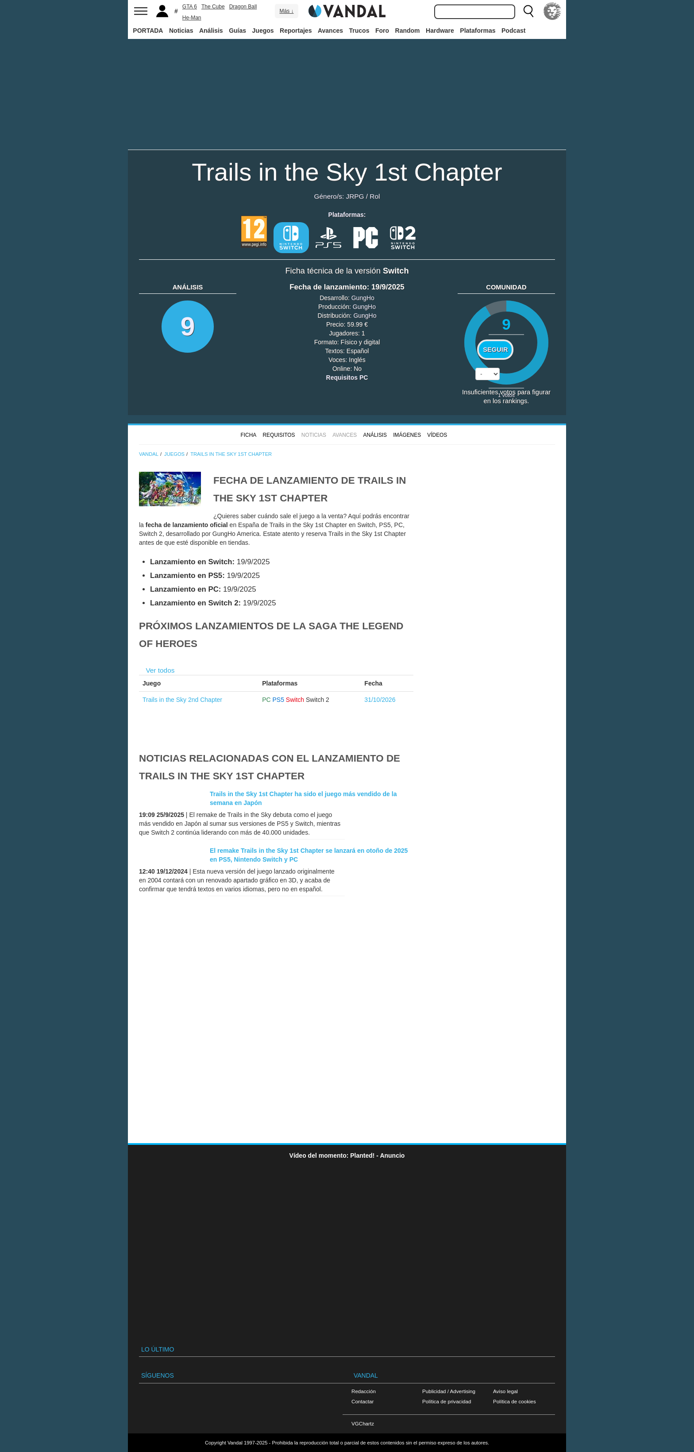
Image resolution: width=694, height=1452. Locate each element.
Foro (382, 30)
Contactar (362, 1401)
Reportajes (296, 30)
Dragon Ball (243, 7)
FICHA (248, 435)
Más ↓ (286, 11)
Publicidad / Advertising (448, 1391)
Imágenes (407, 435)
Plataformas (477, 30)
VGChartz (362, 1423)
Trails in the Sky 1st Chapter (347, 172)
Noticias (181, 30)
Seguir (495, 349)
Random (407, 30)
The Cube (213, 7)
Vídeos (437, 435)
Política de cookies (514, 1401)
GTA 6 (189, 7)
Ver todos (160, 670)
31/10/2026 (379, 699)
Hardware (440, 30)
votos (506, 395)
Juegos (263, 30)
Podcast (513, 30)
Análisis (211, 30)
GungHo (362, 297)
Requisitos (278, 435)
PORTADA (148, 30)
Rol (375, 196)
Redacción (363, 1391)
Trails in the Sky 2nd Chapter (182, 699)
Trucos (359, 30)
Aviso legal (505, 1391)
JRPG (355, 196)
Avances (330, 30)
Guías (237, 30)
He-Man (191, 18)
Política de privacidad (446, 1401)
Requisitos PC (347, 377)
